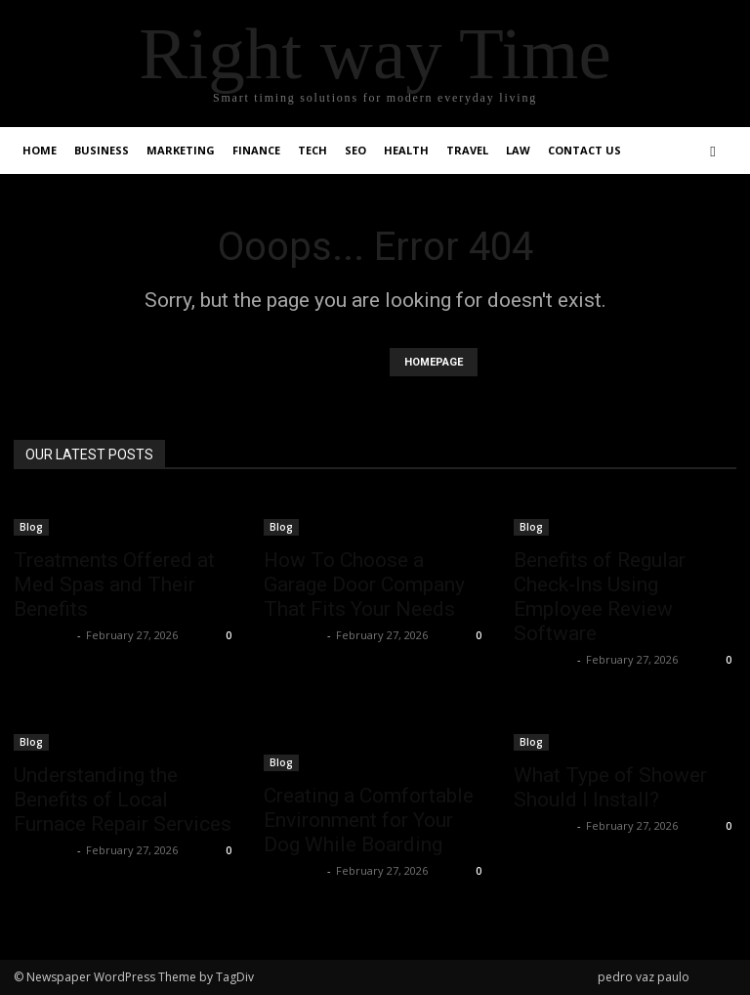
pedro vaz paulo (643, 977)
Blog (31, 527)
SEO (355, 150)
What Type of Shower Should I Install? (610, 787)
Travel (467, 150)
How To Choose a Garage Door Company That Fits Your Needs (364, 584)
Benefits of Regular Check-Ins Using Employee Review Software (600, 596)
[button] (712, 151)
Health (406, 150)
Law (518, 150)
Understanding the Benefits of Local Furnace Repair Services (122, 799)
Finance (256, 150)
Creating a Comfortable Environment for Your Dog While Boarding (369, 820)
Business (101, 150)
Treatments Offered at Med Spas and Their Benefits (114, 584)
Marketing (180, 150)
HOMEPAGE (433, 362)
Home (39, 150)
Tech (312, 150)
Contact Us (584, 150)
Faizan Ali (43, 634)
